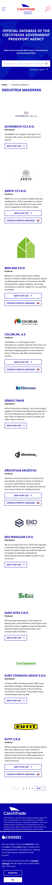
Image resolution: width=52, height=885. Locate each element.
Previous (15, 788)
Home (4, 84)
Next (39, 788)
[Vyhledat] (47, 9)
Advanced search (39, 69)
